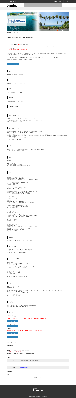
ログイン (60, 1)
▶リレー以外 (12, 321)
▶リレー (12, 336)
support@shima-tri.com (33, 306)
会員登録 (55, 1)
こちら (18, 44)
